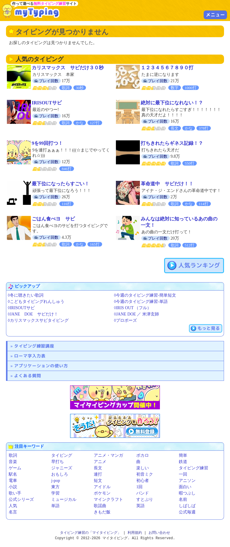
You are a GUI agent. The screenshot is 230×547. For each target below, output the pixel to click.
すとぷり (144, 499)
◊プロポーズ (125, 320)
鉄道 (183, 461)
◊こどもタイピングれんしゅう (36, 301)
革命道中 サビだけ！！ (167, 183)
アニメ (100, 461)
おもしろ (59, 474)
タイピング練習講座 (34, 346)
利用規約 (135, 532)
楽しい (142, 468)
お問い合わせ (159, 532)
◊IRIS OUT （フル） (133, 308)
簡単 (183, 455)
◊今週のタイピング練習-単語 (141, 301)
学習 (55, 493)
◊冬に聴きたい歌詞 (25, 295)
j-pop (55, 480)
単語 (55, 506)
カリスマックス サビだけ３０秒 (68, 67)
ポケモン (102, 493)
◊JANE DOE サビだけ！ (33, 314)
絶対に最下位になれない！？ (172, 102)
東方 (55, 487)
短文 (98, 480)
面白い (185, 487)
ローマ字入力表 (30, 356)
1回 (139, 487)
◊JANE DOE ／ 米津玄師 (136, 314)
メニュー (215, 14)
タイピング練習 (193, 468)
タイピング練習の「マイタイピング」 (90, 532)
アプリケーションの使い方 (41, 366)
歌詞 (13, 455)
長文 (98, 468)
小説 (13, 487)
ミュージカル (63, 499)
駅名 (13, 474)
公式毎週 (187, 512)
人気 (13, 506)
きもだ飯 (102, 512)
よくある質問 (27, 375)
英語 (140, 506)
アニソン (187, 480)
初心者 (142, 480)
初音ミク (144, 474)
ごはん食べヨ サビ (53, 218)
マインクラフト (108, 499)
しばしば (187, 506)
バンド (142, 493)
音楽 (13, 461)
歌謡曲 (100, 506)
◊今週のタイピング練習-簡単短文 (145, 295)
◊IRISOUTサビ (21, 308)
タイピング (61, 455)
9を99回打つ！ (47, 143)
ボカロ (142, 455)
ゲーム (15, 468)
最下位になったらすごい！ (60, 183)
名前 (183, 499)
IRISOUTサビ (47, 102)
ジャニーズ (61, 468)
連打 (98, 474)
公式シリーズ (21, 499)
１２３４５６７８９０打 (167, 67)
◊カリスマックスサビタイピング (38, 320)
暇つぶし (187, 493)
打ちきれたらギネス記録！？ (172, 143)
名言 (13, 512)
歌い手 (15, 493)
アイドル (102, 487)
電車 (13, 480)
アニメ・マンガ (108, 455)
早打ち (57, 461)
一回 (183, 474)
